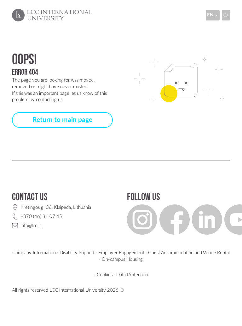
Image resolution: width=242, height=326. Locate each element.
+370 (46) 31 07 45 (41, 216)
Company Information (34, 252)
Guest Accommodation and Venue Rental (189, 252)
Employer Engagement (121, 252)
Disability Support (77, 252)
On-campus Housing (122, 259)
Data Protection (132, 274)
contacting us (49, 99)
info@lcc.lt (30, 225)
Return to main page (62, 120)
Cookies (104, 274)
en (212, 15)
